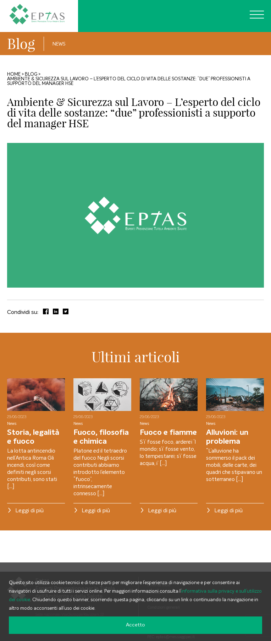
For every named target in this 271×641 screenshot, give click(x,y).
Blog (21, 44)
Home (14, 74)
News (58, 44)
